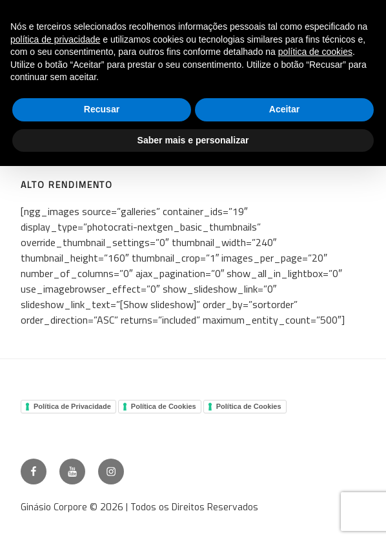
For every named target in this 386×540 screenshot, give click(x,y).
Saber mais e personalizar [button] (193, 140)
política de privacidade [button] (55, 39)
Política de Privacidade (72, 406)
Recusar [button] (101, 109)
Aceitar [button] (284, 109)
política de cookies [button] (315, 52)
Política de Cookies (163, 406)
